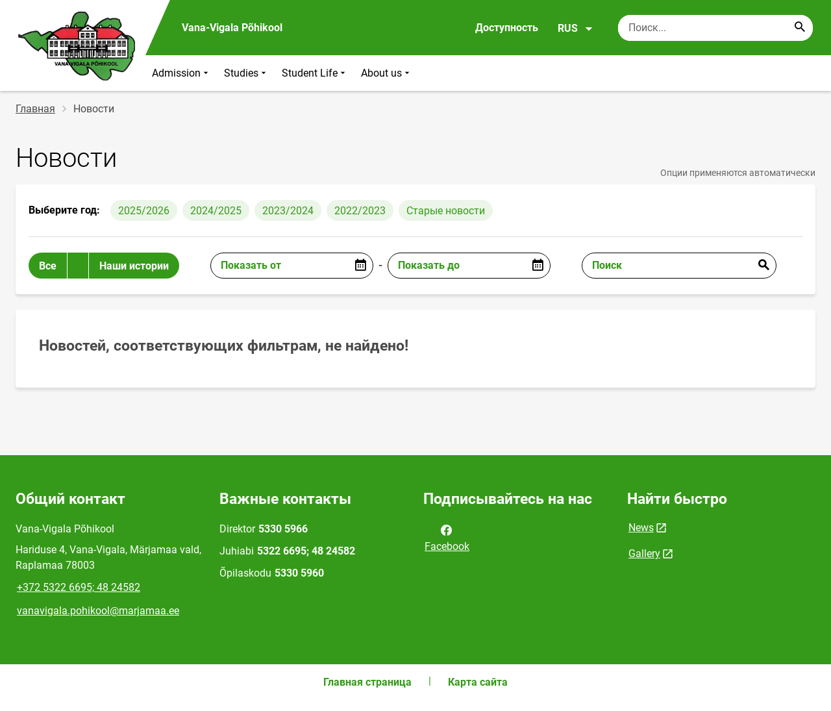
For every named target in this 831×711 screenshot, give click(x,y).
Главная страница (367, 682)
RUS (575, 28)
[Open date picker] (360, 266)
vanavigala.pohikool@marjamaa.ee (98, 611)
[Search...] (800, 28)
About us (386, 73)
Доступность (506, 27)
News (641, 527)
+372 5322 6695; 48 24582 (78, 587)
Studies (246, 73)
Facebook (447, 537)
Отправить (763, 266)
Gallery (644, 553)
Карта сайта (478, 682)
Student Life (315, 73)
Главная (35, 109)
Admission (181, 73)
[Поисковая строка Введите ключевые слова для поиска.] (715, 28)
